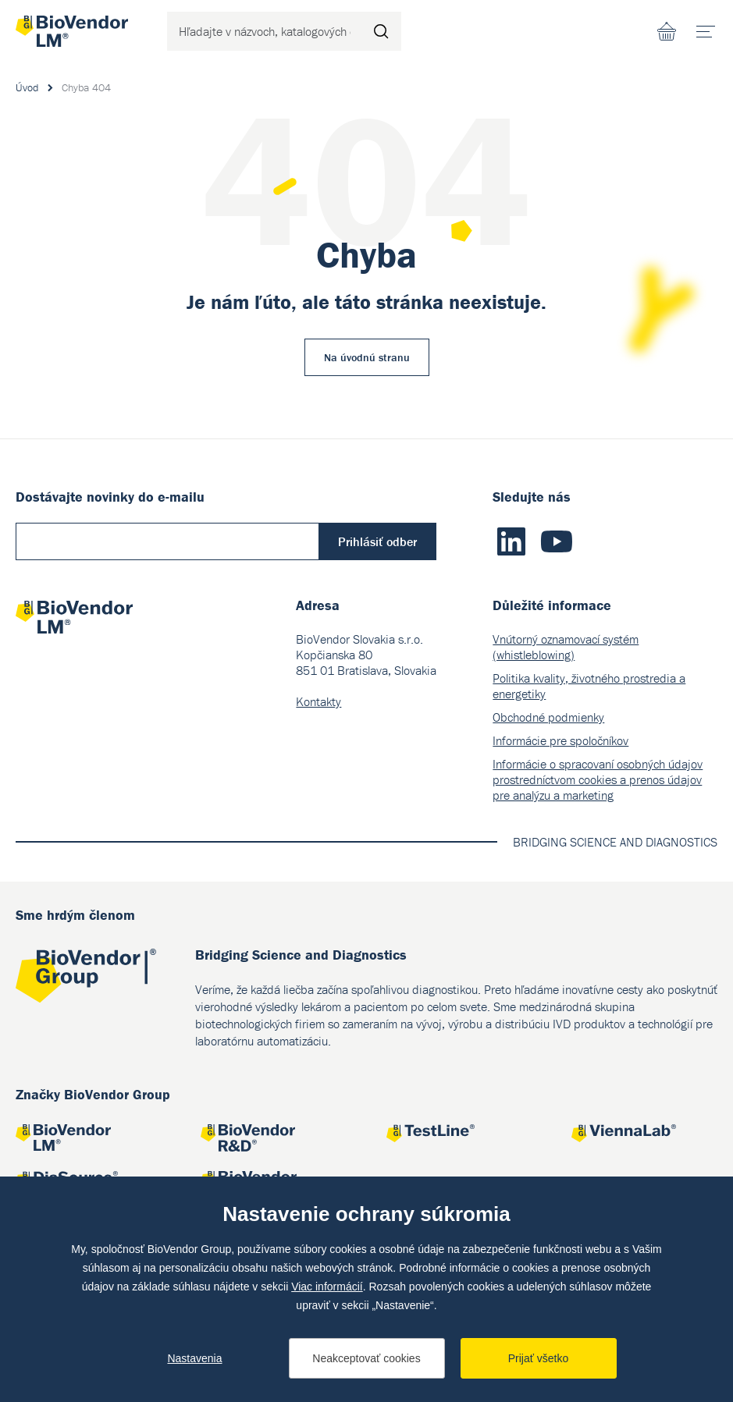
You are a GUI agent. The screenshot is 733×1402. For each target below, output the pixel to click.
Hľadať (381, 31)
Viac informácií (327, 1286)
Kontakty (318, 701)
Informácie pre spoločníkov (560, 740)
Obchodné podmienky (548, 717)
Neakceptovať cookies (366, 1358)
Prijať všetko (538, 1358)
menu (710, 25)
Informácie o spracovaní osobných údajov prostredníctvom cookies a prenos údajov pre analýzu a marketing (598, 779)
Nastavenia (194, 1358)
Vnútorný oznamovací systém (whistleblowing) (566, 646)
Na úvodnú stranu (367, 357)
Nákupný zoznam (666, 31)
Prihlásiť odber (377, 541)
